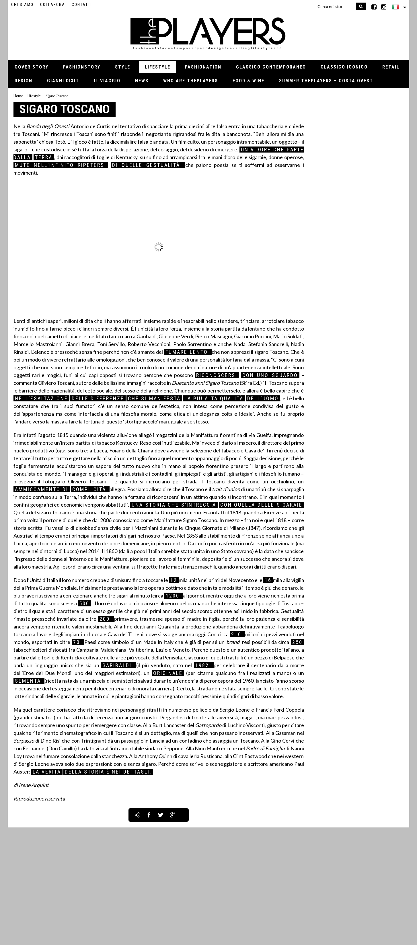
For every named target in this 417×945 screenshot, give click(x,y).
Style (122, 67)
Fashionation (203, 67)
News (142, 80)
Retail (391, 67)
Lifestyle (157, 67)
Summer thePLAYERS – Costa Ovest (326, 80)
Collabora (52, 4)
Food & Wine (248, 80)
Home (18, 96)
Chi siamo (22, 4)
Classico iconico (344, 67)
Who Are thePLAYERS (190, 80)
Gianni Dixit (63, 80)
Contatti (82, 4)
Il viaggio (107, 80)
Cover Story (31, 67)
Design (23, 80)
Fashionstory (81, 67)
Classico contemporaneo (271, 67)
